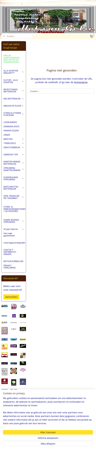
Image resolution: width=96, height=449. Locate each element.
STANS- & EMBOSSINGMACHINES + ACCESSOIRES (15, 209)
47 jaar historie (14, 229)
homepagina (81, 82)
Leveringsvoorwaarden (14, 242)
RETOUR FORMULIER (13, 261)
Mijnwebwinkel (79, 444)
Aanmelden (11, 296)
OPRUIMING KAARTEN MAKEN (14, 169)
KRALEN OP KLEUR (14, 105)
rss (48, 444)
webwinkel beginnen (57, 444)
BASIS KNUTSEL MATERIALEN (14, 187)
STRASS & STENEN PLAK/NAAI (14, 114)
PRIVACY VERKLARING (10, 266)
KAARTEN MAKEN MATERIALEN (14, 162)
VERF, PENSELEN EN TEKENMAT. (14, 197)
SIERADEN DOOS (11, 126)
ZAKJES (7, 134)
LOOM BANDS (10, 122)
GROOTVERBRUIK (14, 147)
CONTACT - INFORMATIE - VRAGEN (10, 252)
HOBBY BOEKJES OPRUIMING (14, 221)
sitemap (42, 444)
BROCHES (14, 139)
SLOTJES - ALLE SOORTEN (14, 81)
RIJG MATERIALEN (14, 98)
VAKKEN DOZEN (11, 130)
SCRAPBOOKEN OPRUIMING (14, 178)
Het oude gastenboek (9, 234)
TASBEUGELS (14, 143)
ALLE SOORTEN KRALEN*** (14, 71)
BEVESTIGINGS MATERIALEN (14, 90)
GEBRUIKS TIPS (14, 154)
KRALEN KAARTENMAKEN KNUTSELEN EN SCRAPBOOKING (12, 58)
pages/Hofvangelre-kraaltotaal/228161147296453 (13, 434)
